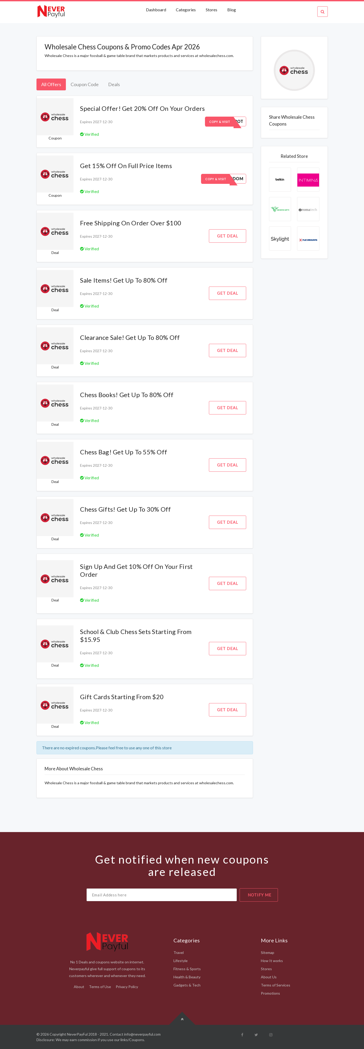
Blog (231, 9)
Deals (114, 84)
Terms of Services (275, 985)
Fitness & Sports (187, 969)
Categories (186, 9)
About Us (269, 977)
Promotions (270, 993)
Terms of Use (100, 986)
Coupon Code (85, 84)
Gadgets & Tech (187, 985)
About (79, 986)
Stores (211, 9)
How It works (272, 960)
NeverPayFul (77, 1034)
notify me (259, 894)
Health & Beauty (187, 977)
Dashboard (156, 9)
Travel (178, 952)
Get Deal (227, 235)
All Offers (51, 84)
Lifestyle (180, 960)
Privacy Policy (127, 986)
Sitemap (267, 952)
